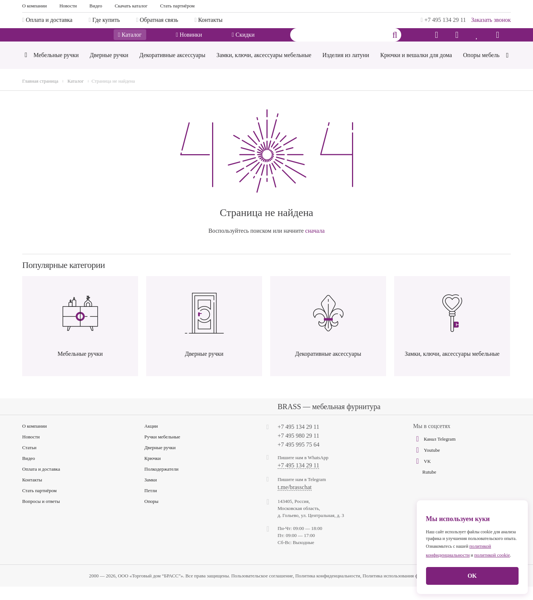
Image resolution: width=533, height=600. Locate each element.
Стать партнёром (177, 5)
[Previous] (25, 69)
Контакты (32, 493)
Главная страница (40, 94)
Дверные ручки (160, 461)
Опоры (151, 514)
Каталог (130, 42)
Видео (96, 5)
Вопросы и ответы (41, 514)
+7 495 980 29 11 (298, 449)
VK (422, 474)
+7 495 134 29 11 (443, 20)
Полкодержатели (161, 482)
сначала (315, 244)
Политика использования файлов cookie (403, 589)
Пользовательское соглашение (262, 589)
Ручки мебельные (162, 450)
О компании (34, 5)
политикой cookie (492, 555)
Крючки (152, 471)
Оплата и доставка (41, 482)
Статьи (29, 461)
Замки (150, 493)
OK (472, 576)
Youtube (426, 463)
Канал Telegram (434, 452)
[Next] (507, 67)
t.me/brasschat (295, 501)
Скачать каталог (131, 5)
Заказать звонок (491, 20)
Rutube (429, 485)
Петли (150, 504)
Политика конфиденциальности (327, 589)
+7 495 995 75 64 (298, 458)
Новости (68, 5)
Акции (151, 439)
